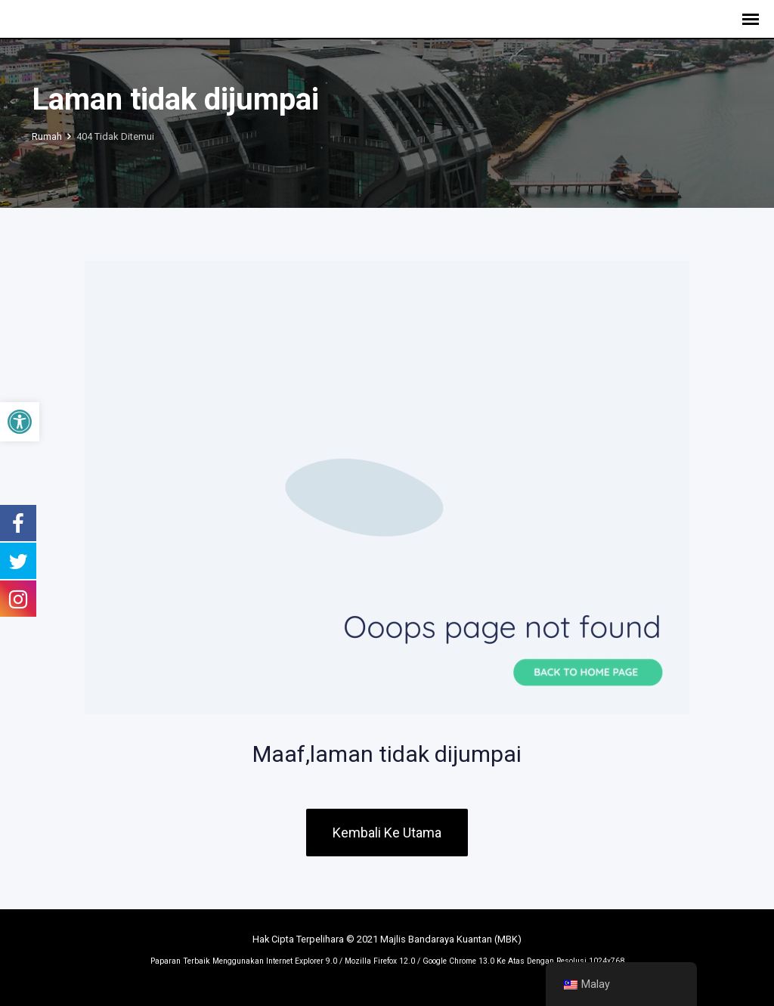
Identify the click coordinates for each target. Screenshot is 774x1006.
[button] (19, 421)
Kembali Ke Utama (387, 832)
